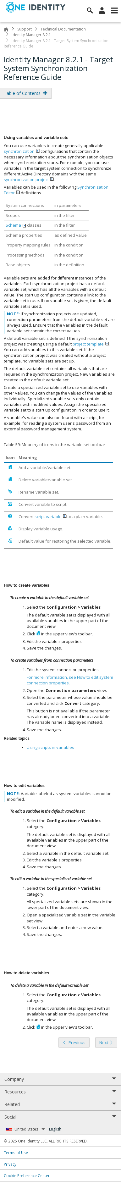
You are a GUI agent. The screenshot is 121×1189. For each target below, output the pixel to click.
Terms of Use (16, 1152)
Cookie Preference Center (27, 1175)
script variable (51, 516)
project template (91, 344)
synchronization (22, 151)
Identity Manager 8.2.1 (31, 34)
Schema (16, 225)
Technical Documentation (63, 29)
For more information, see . (70, 680)
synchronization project (29, 179)
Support (24, 29)
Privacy (10, 1164)
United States (29, 1129)
